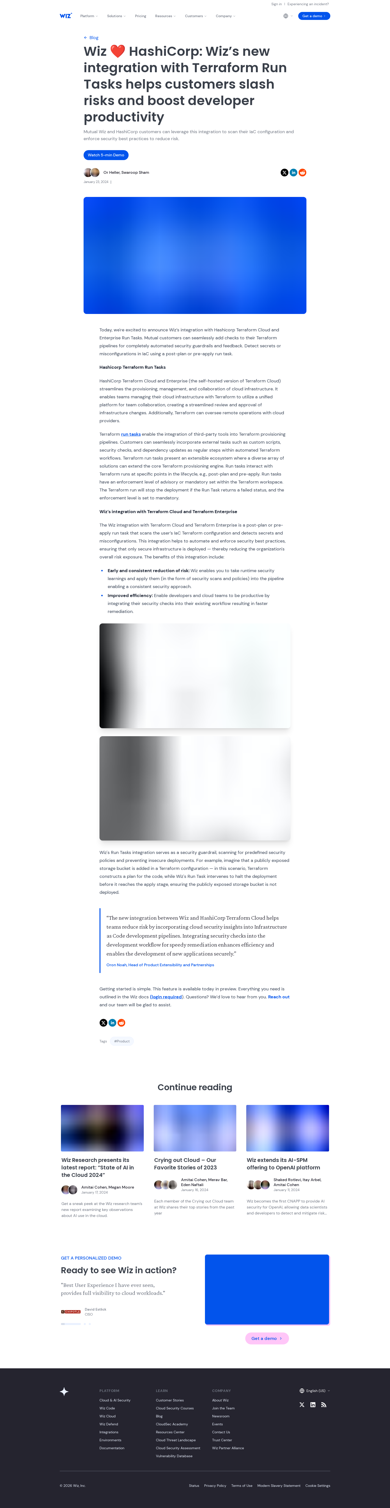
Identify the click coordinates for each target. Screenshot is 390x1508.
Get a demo (314, 16)
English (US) (314, 1390)
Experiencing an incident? (308, 4)
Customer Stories (170, 1400)
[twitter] (285, 173)
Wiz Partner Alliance (228, 1448)
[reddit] (302, 173)
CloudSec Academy (172, 1424)
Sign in (276, 4)
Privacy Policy (215, 1485)
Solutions (116, 16)
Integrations (108, 1432)
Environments (110, 1440)
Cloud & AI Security (115, 1400)
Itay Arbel (312, 1179)
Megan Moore (121, 1187)
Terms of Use (241, 1485)
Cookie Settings (317, 1485)
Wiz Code (107, 1408)
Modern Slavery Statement (278, 1485)
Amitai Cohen (94, 1187)
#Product (122, 1041)
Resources (165, 16)
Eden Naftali (192, 1184)
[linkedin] (293, 173)
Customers (196, 16)
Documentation (111, 1448)
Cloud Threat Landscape (176, 1440)
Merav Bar (217, 1179)
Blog (91, 38)
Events (217, 1424)
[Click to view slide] (71, 1324)
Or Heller (111, 172)
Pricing (140, 16)
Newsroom (221, 1416)
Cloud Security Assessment (178, 1448)
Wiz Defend (108, 1424)
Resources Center (170, 1432)
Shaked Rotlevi (287, 1179)
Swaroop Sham (135, 172)
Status (194, 1485)
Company (226, 16)
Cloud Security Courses (175, 1408)
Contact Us (221, 1432)
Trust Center (222, 1440)
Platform (89, 16)
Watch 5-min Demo (106, 155)
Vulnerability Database (174, 1456)
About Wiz (220, 1400)
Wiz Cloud (107, 1416)
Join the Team (223, 1408)
